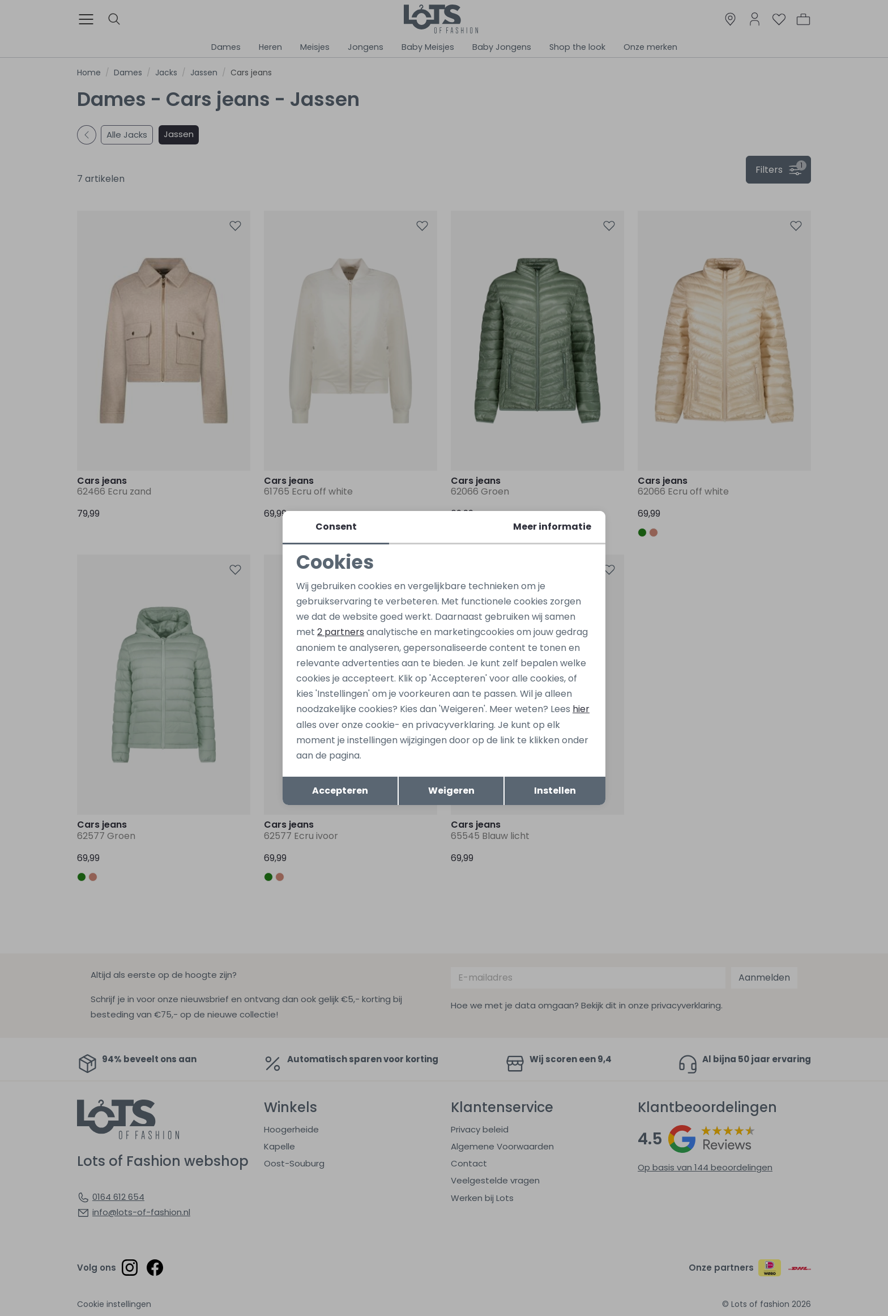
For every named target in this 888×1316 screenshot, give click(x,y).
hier (581, 709)
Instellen (555, 790)
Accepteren (340, 790)
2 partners (340, 631)
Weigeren (451, 790)
